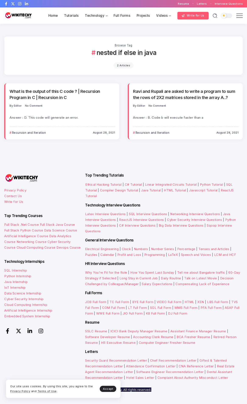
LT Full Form (137, 308)
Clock (126, 249)
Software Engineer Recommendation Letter (170, 372)
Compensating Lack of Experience (202, 284)
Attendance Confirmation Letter (150, 366)
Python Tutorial (211, 184)
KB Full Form (155, 313)
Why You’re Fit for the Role (106, 272)
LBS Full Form (217, 302)
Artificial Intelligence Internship (28, 310)
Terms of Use (53, 391)
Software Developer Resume (107, 337)
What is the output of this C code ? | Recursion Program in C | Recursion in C (55, 94)
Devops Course (68, 247)
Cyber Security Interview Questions (194, 220)
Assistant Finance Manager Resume (198, 331)
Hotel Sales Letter (140, 378)
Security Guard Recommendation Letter (116, 360)
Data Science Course (60, 230)
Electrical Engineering (102, 249)
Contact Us (13, 196)
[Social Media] (6, 4)
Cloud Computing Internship (25, 305)
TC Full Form (119, 302)
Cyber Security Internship (24, 299)
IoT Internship (14, 288)
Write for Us (13, 202)
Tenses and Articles (213, 249)
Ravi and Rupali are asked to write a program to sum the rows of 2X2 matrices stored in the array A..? (184, 94)
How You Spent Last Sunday (152, 272)
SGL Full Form (160, 308)
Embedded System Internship (27, 316)
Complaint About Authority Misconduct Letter (192, 378)
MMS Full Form (186, 308)
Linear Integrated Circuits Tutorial (171, 184)
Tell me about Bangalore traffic (201, 272)
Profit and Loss (129, 255)
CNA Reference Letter (196, 366)
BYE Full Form (143, 302)
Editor (18, 105)
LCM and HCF (225, 255)
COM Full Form (113, 308)
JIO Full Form (133, 313)
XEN (200, 302)
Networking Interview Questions (195, 214)
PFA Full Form (211, 308)
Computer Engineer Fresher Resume (167, 343)
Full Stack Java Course (57, 225)
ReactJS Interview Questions (141, 220)
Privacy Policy (15, 190)
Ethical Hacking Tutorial (103, 184)
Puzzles (91, 255)
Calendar (107, 255)
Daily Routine (171, 278)
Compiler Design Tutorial (119, 190)
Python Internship (17, 276)
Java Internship (16, 282)
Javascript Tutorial (203, 190)
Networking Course (32, 242)
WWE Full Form (108, 313)
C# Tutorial (134, 184)
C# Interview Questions (137, 225)
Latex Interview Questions (105, 214)
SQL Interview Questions (148, 214)
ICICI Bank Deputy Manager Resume (138, 331)
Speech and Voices (196, 255)
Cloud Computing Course (36, 247)
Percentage (186, 249)
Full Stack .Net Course (21, 225)
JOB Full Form (96, 302)
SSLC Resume (96, 331)
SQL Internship (15, 270)
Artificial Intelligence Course (26, 236)
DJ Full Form (177, 313)
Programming (154, 255)
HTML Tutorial (175, 190)
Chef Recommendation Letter (173, 360)
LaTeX (173, 255)
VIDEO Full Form (169, 302)
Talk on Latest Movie (200, 278)
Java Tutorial (151, 190)
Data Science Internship (22, 293)
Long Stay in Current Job (138, 278)
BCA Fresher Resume (193, 337)
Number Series (162, 249)
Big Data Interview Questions (181, 225)
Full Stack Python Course (23, 230)
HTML (189, 302)
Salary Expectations (157, 284)
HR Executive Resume (118, 343)
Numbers (141, 249)
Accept (100, 388)
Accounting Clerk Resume (153, 337)
